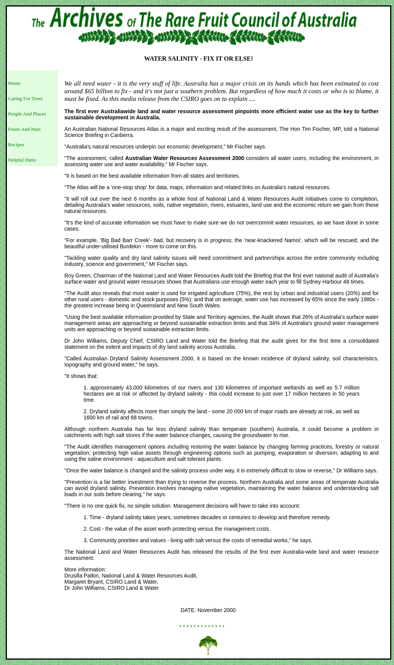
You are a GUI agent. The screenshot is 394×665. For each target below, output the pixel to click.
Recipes (16, 144)
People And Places (27, 114)
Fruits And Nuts (24, 129)
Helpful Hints (22, 160)
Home (14, 83)
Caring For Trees (25, 98)
